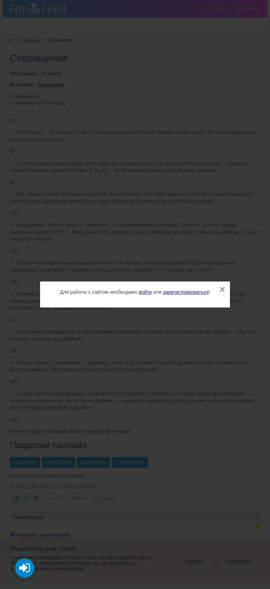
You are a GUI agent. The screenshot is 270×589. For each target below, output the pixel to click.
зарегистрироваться (185, 292)
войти (145, 292)
